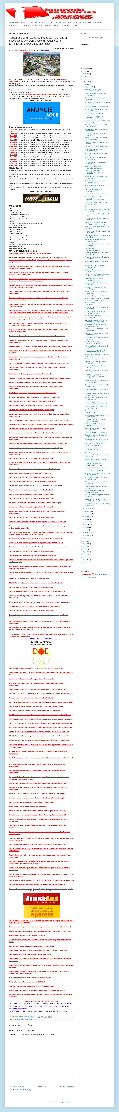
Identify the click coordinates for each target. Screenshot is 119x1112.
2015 (85, 549)
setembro (88, 514)
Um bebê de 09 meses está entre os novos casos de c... (96, 138)
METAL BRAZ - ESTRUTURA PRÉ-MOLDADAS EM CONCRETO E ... (96, 223)
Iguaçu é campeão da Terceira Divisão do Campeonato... (96, 334)
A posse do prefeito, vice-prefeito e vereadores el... (95, 94)
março (87, 530)
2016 (85, 546)
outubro (87, 511)
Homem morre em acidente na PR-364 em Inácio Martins (96, 316)
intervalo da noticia (22, 1016)
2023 (85, 76)
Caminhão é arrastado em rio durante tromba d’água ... (96, 130)
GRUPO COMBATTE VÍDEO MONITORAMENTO (93, 90)
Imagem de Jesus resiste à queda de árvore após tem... (96, 407)
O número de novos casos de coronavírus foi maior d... (94, 448)
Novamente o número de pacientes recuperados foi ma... (95, 325)
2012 (85, 557)
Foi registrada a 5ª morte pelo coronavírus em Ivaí (94, 190)
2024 (85, 74)
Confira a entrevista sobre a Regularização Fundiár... (93, 342)
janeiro (87, 535)
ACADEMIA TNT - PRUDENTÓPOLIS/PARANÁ (94, 249)
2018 (85, 541)
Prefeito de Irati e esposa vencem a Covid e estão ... (95, 134)
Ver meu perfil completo (88, 577)
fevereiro (88, 532)
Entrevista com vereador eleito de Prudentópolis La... (95, 149)
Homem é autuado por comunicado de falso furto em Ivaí (96, 440)
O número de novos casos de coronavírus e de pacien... (94, 167)
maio (86, 524)
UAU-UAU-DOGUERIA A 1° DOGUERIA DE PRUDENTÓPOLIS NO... (97, 299)
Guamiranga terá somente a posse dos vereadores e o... (96, 98)
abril (86, 527)
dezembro (88, 87)
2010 (85, 562)
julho (86, 519)
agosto (87, 516)
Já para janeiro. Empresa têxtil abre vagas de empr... (95, 158)
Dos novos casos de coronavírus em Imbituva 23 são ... (96, 398)
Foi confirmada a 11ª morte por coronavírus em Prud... (94, 279)
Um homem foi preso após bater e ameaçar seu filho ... (95, 181)
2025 (85, 71)
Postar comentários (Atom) (23, 1090)
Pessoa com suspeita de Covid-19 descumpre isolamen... (95, 444)
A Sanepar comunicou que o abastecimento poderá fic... (94, 464)
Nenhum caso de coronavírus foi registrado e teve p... (94, 491)
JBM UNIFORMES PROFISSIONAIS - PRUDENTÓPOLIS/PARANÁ (96, 321)
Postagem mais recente (17, 1086)
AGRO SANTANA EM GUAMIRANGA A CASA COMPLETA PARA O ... (97, 275)
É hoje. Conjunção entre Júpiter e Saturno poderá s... (95, 420)
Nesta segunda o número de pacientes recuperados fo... (96, 415)
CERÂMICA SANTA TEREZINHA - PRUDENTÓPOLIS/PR (95, 424)
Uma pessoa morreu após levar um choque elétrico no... (95, 460)
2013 (85, 554)
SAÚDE (37, 1019)
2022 (85, 79)
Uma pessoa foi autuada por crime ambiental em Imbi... (95, 240)
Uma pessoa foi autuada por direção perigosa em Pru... (96, 266)
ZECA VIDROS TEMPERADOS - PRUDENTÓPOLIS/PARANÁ (95, 351)
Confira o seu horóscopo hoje (94, 113)
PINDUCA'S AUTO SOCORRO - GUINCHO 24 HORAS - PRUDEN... (96, 403)
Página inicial (42, 1086)
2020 (85, 84)
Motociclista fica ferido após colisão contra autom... (95, 362)
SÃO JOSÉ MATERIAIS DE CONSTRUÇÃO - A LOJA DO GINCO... (94, 376)
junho (87, 522)
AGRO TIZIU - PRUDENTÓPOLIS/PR (96, 146)
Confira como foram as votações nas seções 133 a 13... (96, 110)
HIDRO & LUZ (89, 452)
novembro (88, 508)
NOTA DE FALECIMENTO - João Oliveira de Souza (95, 428)
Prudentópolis (31, 1019)
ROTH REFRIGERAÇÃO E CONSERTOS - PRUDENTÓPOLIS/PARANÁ (94, 198)
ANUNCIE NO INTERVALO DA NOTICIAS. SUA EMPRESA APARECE (94, 172)
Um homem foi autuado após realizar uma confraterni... (96, 478)
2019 (85, 538)
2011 (85, 560)
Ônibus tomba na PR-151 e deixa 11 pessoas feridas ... (96, 125)
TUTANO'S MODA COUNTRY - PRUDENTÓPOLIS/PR (94, 117)
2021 (85, 82)
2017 (85, 544)
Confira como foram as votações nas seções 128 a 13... (96, 203)
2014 (85, 552)
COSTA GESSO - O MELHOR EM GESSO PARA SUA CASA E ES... (96, 500)
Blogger (68, 1102)
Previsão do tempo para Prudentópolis (96, 106)
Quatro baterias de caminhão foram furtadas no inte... (95, 270)
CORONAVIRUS (21, 1019)
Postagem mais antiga (67, 1086)
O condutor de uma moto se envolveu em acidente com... (96, 381)
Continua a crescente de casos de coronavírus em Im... (95, 312)
